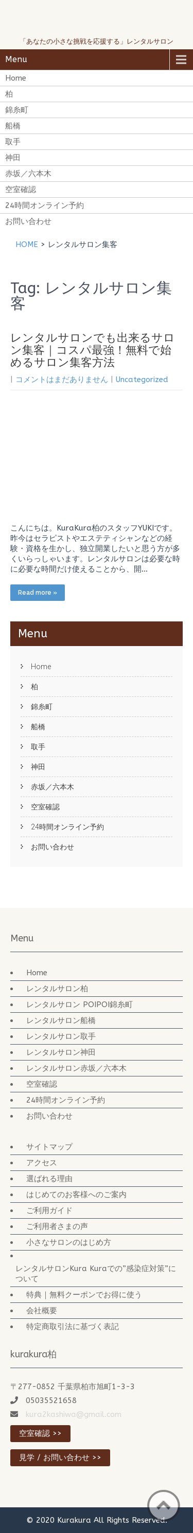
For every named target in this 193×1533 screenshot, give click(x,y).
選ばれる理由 (49, 1178)
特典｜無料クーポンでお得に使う (84, 1294)
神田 (13, 157)
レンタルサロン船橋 (61, 1020)
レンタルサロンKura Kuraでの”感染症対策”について (95, 1273)
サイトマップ (49, 1146)
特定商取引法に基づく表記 (72, 1326)
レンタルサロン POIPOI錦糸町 (79, 1004)
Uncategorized (142, 379)
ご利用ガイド (49, 1210)
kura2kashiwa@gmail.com (73, 1414)
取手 (13, 141)
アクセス (41, 1162)
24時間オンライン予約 (44, 205)
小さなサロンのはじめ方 (68, 1242)
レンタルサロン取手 (61, 1036)
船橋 (13, 125)
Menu (16, 59)
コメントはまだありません (61, 379)
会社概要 (41, 1310)
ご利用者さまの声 (57, 1226)
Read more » (37, 592)
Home (15, 78)
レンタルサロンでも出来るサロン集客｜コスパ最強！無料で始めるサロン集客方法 (92, 350)
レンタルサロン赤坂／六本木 (76, 1068)
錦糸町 (16, 110)
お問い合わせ (28, 221)
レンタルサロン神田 (61, 1052)
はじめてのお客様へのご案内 (76, 1194)
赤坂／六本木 (28, 173)
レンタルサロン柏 (57, 988)
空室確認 (20, 189)
